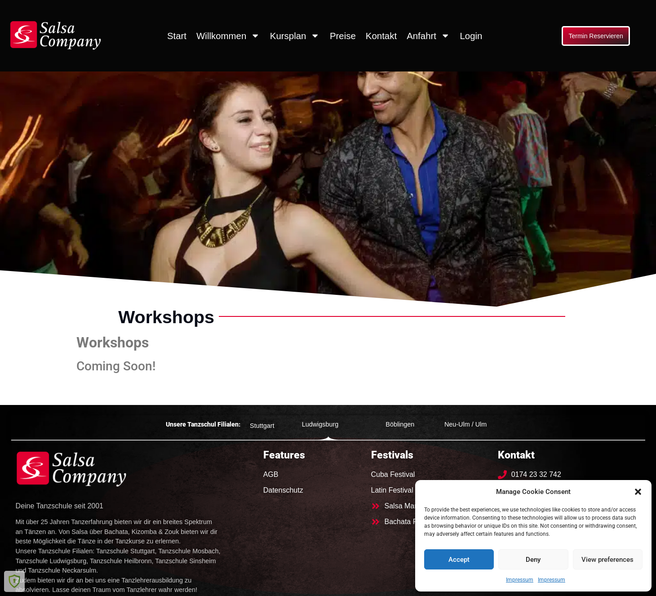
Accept (459, 560)
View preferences (607, 560)
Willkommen (228, 35)
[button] (638, 491)
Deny (533, 560)
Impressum (519, 580)
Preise (343, 36)
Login (471, 36)
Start (176, 36)
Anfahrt (428, 35)
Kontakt (381, 36)
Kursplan (295, 35)
